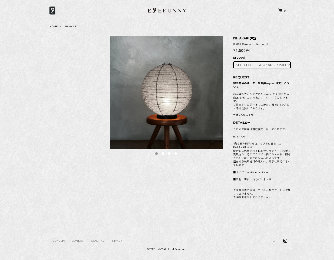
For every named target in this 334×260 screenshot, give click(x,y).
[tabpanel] (166, 92)
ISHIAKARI (71, 26)
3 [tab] (169, 153)
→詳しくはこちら (243, 115)
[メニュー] (52, 11)
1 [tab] (156, 153)
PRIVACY (116, 241)
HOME (54, 26)
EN (274, 241)
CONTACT (78, 241)
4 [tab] (175, 153)
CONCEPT (59, 241)
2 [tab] (162, 153)
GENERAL (97, 241)
